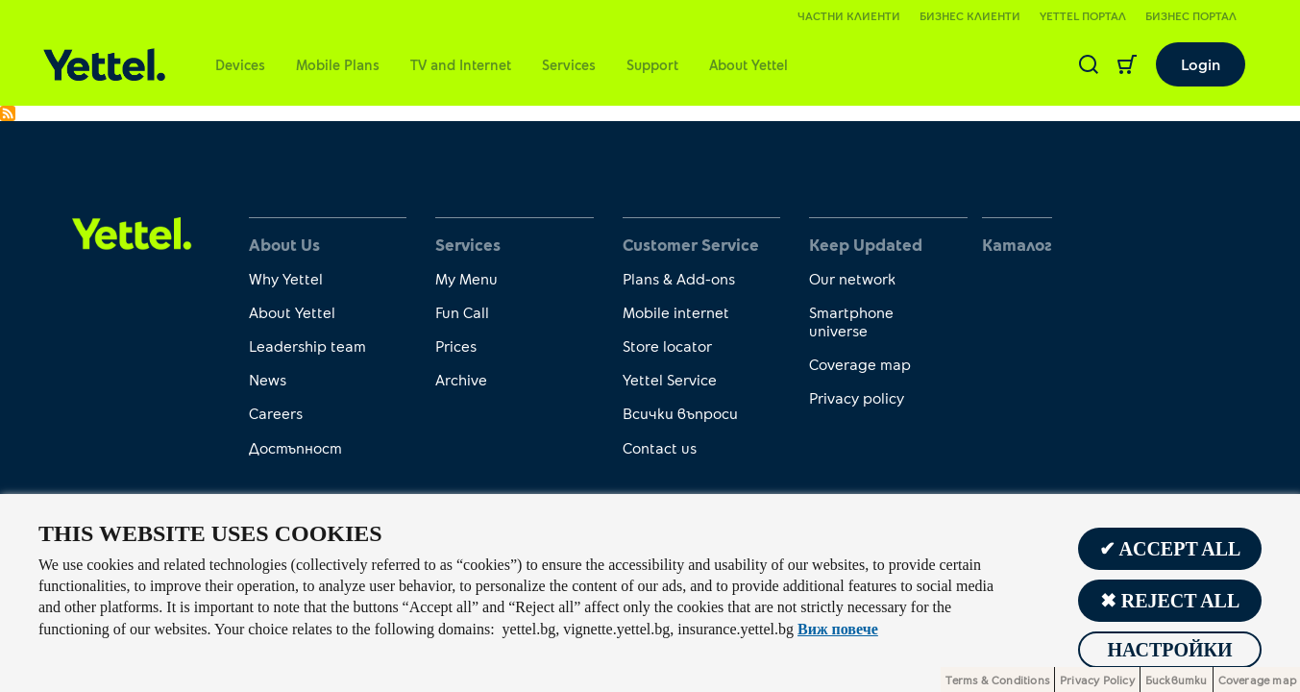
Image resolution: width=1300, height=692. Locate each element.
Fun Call (462, 312)
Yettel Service (670, 379)
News (267, 379)
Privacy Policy (1097, 679)
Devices (240, 64)
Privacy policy (856, 397)
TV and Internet (460, 64)
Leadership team (307, 345)
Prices (456, 345)
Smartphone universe (851, 321)
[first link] (132, 231)
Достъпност (295, 447)
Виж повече (837, 629)
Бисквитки (1176, 679)
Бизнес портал (1191, 15)
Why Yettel (286, 278)
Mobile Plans (338, 64)
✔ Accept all (1170, 548)
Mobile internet (676, 312)
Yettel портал (1083, 15)
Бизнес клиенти (970, 15)
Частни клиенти (848, 15)
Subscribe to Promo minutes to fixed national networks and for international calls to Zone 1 (7, 113)
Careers (276, 413)
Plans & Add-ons (679, 278)
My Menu (466, 278)
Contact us (660, 447)
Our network (852, 278)
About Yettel (748, 64)
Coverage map (860, 364)
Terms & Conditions (997, 679)
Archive (461, 379)
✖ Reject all (1170, 600)
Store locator (667, 345)
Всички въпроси (680, 413)
